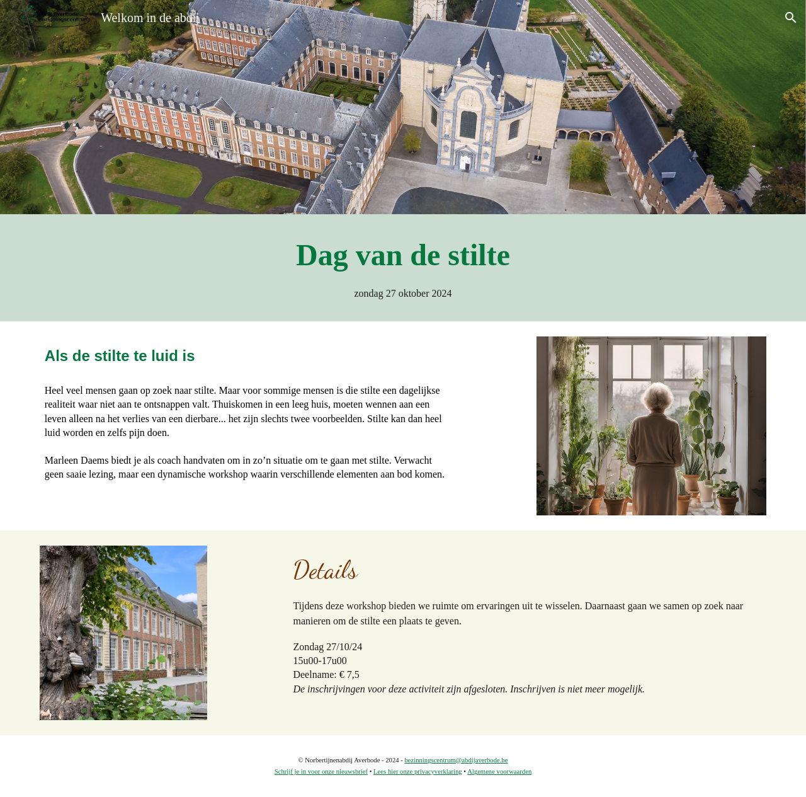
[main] (403, 267)
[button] (791, 18)
